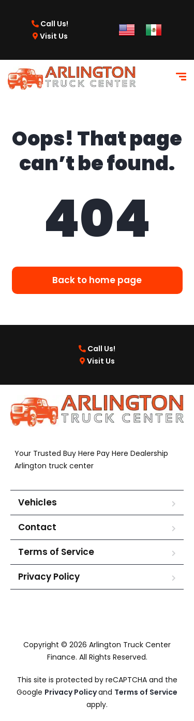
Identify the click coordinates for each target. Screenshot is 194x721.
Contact (37, 527)
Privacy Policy (49, 576)
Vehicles (37, 502)
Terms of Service (56, 552)
